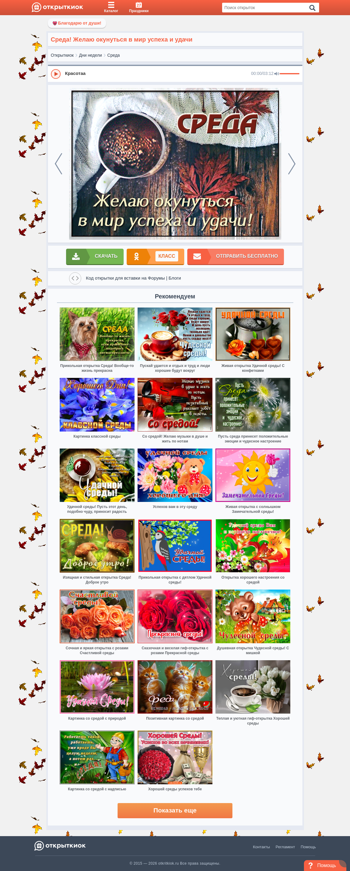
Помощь (308, 847)
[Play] (56, 74)
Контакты (261, 847)
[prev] (58, 164)
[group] (175, 74)
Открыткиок (62, 55)
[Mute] (277, 74)
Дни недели (90, 55)
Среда (113, 55)
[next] (292, 164)
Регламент (285, 847)
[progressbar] (289, 74)
